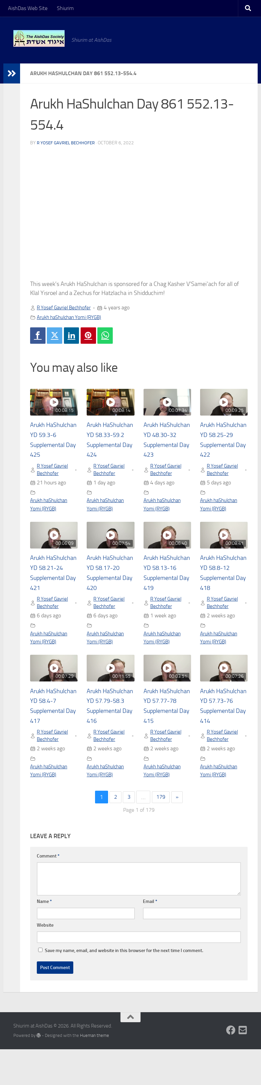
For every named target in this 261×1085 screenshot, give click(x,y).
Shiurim (65, 8)
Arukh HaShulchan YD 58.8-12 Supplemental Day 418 (222, 590)
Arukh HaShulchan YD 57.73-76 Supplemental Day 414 (222, 735)
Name (44, 937)
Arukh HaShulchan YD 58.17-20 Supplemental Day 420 (108, 590)
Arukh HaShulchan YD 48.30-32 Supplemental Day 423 (165, 446)
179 (161, 832)
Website (45, 961)
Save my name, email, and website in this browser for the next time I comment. (124, 986)
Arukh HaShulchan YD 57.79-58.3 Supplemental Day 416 (108, 735)
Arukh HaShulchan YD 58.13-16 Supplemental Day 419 (165, 590)
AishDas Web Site (28, 8)
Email (150, 937)
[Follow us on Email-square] (243, 1066)
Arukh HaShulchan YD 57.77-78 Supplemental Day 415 (165, 735)
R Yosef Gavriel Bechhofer (68, 143)
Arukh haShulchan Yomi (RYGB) (72, 317)
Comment (48, 892)
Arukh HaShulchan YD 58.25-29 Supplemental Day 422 (222, 446)
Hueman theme (94, 1071)
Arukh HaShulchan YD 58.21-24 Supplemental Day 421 (52, 590)
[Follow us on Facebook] (231, 1066)
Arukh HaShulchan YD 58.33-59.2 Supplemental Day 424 (108, 446)
